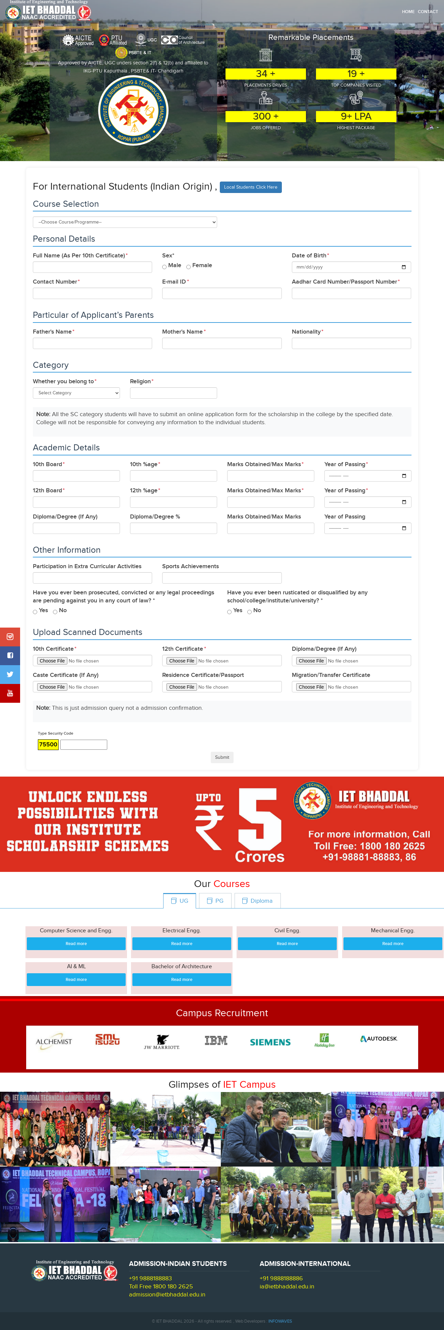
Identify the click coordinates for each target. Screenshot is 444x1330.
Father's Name (52, 331)
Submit (222, 757)
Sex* (168, 255)
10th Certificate (53, 648)
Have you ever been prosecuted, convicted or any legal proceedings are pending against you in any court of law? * (123, 596)
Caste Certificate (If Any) (66, 675)
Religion (140, 381)
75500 (48, 744)
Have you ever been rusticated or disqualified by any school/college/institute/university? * (297, 596)
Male (174, 265)
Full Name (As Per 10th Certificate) (79, 255)
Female (202, 265)
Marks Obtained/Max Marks (264, 464)
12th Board (47, 490)
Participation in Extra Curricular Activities (87, 566)
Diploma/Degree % (155, 516)
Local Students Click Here (250, 187)
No (63, 610)
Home (408, 11)
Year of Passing (344, 464)
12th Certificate (182, 648)
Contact (428, 11)
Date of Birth (309, 255)
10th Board (47, 464)
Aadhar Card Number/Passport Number (344, 281)
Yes (43, 610)
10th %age (143, 464)
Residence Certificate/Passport (203, 675)
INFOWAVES (280, 1321)
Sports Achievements (190, 566)
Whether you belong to (63, 381)
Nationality (306, 331)
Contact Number (55, 281)
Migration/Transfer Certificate (331, 675)
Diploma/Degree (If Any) (65, 516)
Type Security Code (55, 733)
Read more (76, 943)
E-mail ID (174, 281)
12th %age (143, 490)
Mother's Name (182, 331)
